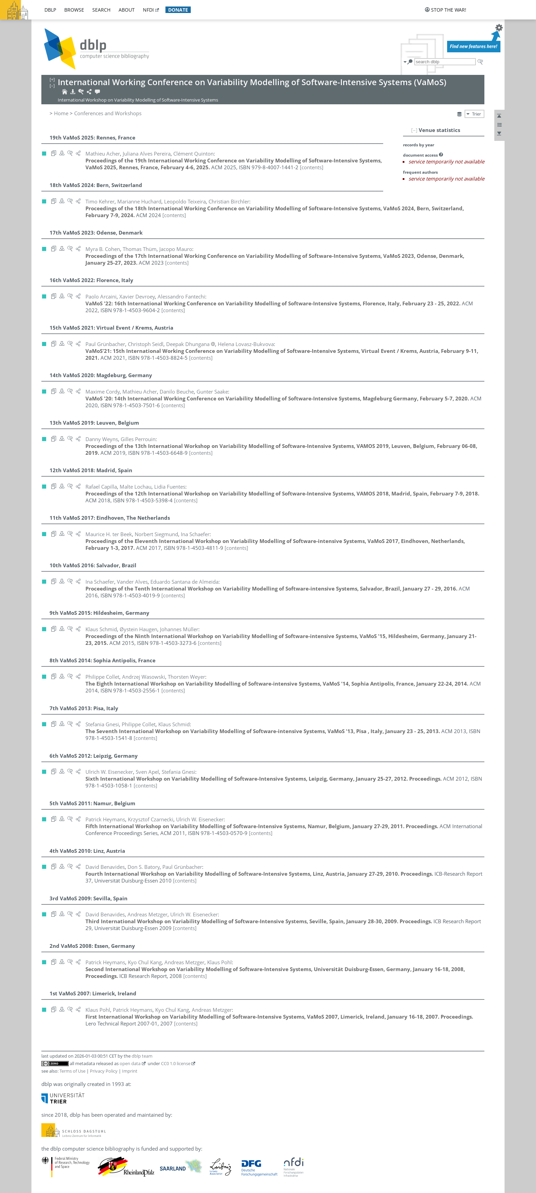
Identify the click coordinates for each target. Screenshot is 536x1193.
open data (130, 1063)
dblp (50, 9)
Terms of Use (72, 1071)
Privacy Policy (104, 1071)
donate (178, 9)
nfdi (148, 9)
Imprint (129, 1071)
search (101, 9)
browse (74, 9)
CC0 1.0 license (175, 1063)
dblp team (142, 1056)
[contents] (311, 167)
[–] (414, 130)
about (127, 9)
